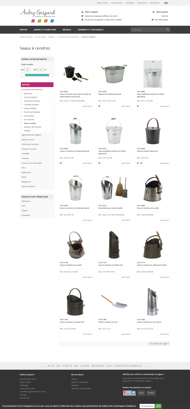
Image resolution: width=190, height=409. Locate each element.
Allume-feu (28, 93)
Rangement (26, 182)
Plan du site (25, 398)
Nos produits (116, 3)
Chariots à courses (29, 149)
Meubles (67, 29)
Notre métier (102, 3)
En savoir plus (147, 406)
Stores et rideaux (28, 186)
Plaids (24, 177)
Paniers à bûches (30, 108)
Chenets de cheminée (32, 101)
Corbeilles (26, 153)
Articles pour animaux (30, 144)
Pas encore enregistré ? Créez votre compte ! (103, 19)
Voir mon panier (161, 19)
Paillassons (26, 172)
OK (158, 406)
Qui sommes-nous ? (28, 379)
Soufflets (27, 131)
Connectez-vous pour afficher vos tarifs (101, 16)
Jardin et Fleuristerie (45, 29)
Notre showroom (27, 388)
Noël (23, 206)
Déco (24, 167)
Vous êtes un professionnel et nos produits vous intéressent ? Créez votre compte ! (143, 379)
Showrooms (142, 3)
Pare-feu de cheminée (32, 112)
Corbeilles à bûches (31, 105)
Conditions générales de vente (33, 391)
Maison (23, 29)
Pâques (25, 210)
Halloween (26, 201)
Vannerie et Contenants (90, 29)
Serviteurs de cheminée (32, 127)
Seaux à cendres (30, 123)
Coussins (25, 158)
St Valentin (26, 215)
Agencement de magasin (31, 135)
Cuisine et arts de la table (32, 163)
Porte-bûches (29, 116)
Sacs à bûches (29, 119)
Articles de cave (28, 139)
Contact (23, 394)
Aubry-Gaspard (26, 37)
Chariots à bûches (30, 97)
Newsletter (155, 3)
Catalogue (129, 3)
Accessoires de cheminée (68, 37)
